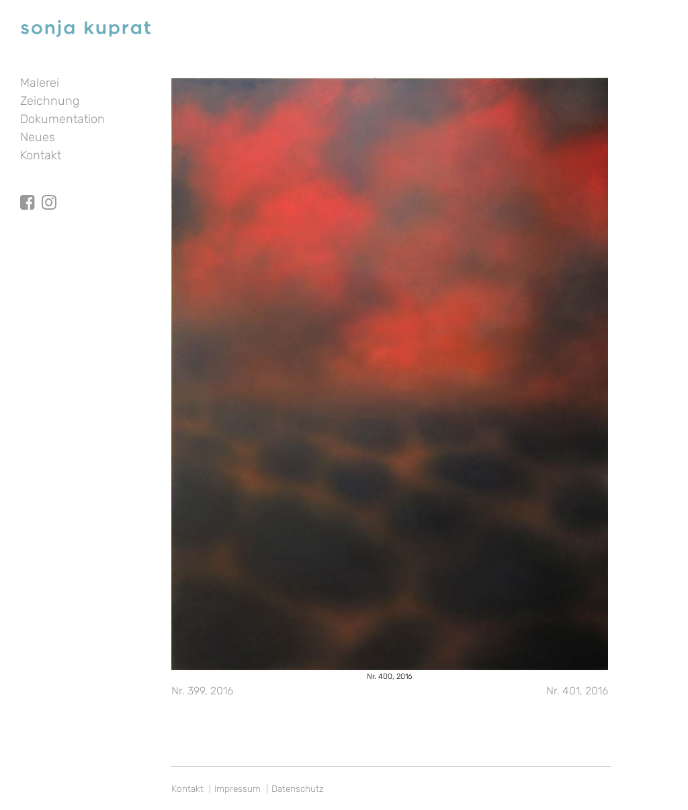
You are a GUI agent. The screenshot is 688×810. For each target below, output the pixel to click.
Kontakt (40, 155)
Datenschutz (297, 788)
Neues (37, 137)
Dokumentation (62, 119)
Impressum (237, 788)
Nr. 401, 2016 (577, 690)
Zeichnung (49, 100)
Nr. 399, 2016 (202, 690)
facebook (27, 190)
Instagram (49, 190)
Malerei (39, 82)
